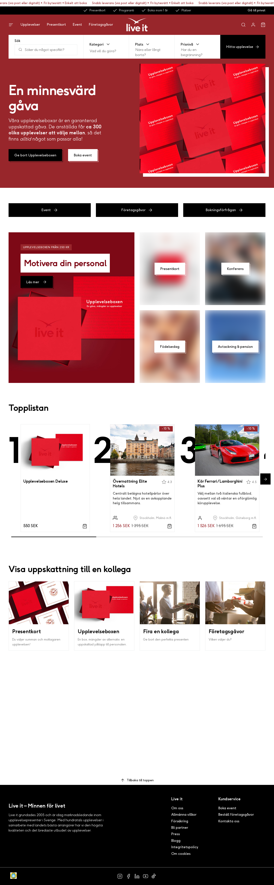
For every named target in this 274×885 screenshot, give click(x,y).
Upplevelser (30, 24)
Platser (183, 10)
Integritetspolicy (184, 847)
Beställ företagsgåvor (236, 814)
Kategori (99, 44)
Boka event (227, 808)
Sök (17, 41)
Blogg (175, 841)
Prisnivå (190, 44)
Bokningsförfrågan (224, 210)
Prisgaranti (123, 10)
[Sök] (46, 49)
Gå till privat (256, 10)
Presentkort (94, 10)
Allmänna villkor (184, 814)
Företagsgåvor (101, 24)
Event (77, 24)
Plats (142, 44)
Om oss (177, 808)
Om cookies (181, 854)
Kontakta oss (228, 821)
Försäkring (179, 821)
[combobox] (90, 51)
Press (175, 834)
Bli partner (179, 828)
